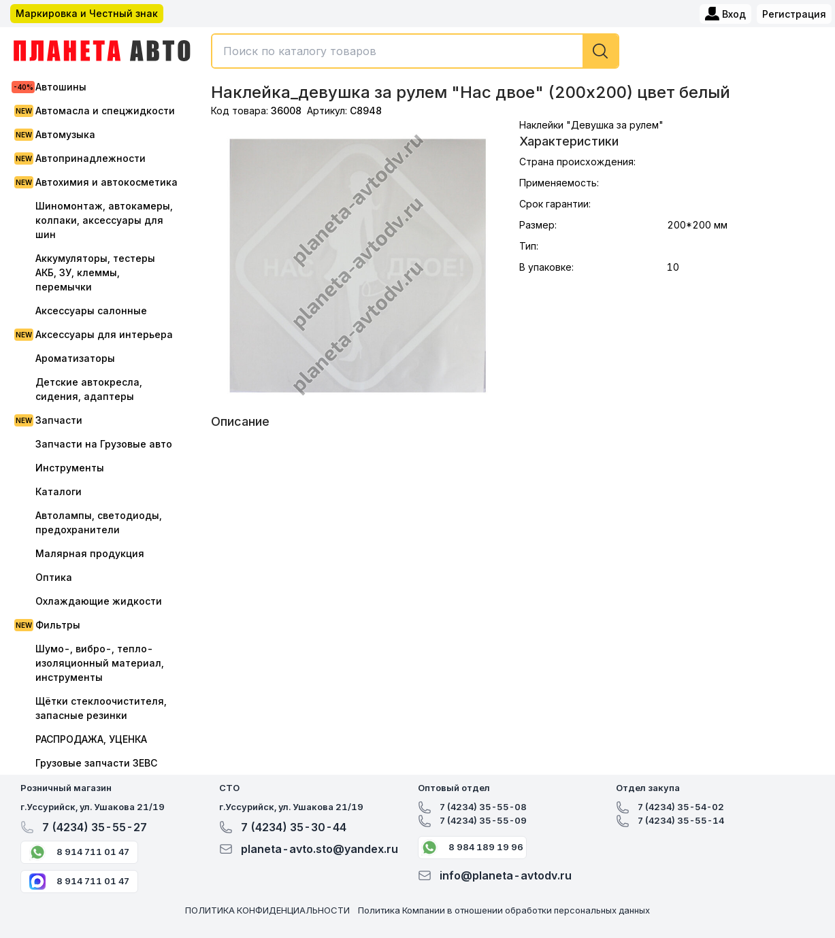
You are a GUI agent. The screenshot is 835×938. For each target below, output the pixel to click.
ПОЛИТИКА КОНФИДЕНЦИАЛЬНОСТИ (267, 910)
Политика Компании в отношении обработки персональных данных (504, 910)
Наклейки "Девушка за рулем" (591, 125)
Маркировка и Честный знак (87, 13)
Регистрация (794, 14)
